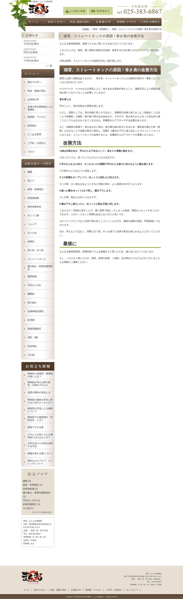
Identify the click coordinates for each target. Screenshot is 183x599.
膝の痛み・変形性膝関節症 (40, 267)
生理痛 (31, 320)
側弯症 (31, 241)
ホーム (33, 22)
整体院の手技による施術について (40, 409)
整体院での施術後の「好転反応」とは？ (40, 418)
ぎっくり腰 (33, 215)
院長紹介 (32, 125)
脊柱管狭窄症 (34, 207)
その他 (31, 355)
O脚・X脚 (33, 337)
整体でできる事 (36, 427)
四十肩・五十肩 (36, 250)
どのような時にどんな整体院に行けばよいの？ (40, 436)
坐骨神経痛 (33, 198)
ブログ (31, 152)
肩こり (31, 180)
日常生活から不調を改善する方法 (40, 444)
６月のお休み (31, 43)
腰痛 (30, 172)
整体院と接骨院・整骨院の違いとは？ (40, 375)
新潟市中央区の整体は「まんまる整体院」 (91, 596)
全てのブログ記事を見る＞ (42, 512)
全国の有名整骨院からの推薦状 (40, 108)
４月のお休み (31, 60)
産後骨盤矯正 (34, 328)
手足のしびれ (34, 285)
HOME (85, 29)
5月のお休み (31, 52)
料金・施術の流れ (80, 22)
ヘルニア (32, 224)
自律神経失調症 (36, 311)
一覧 (50, 66)
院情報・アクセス (126, 22)
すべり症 (32, 233)
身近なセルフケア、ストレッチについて (40, 462)
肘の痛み (32, 302)
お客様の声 (103, 22)
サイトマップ (132, 590)
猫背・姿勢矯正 (100, 29)
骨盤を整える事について (40, 453)
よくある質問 (34, 134)
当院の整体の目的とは (39, 392)
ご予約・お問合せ (150, 22)
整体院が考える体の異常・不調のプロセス (39, 383)
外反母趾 (32, 346)
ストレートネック (37, 259)
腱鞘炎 (31, 294)
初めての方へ (56, 22)
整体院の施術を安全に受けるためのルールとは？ (40, 401)
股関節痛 (32, 276)
